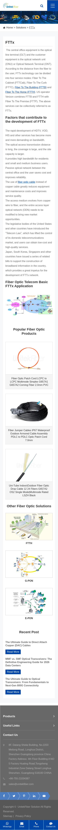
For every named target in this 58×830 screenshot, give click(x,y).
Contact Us (29, 736)
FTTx (32, 27)
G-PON (29, 580)
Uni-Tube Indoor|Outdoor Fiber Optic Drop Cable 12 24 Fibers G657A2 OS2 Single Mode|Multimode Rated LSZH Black (29, 490)
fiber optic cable (26, 182)
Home (9, 27)
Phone (36, 824)
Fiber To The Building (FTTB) (31, 87)
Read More (13, 651)
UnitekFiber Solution (29, 808)
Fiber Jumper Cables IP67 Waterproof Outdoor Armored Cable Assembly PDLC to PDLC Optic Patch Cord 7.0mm (29, 435)
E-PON (29, 618)
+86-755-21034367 (16, 780)
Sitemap (7, 817)
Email (22, 824)
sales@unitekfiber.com (18, 785)
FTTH (29, 543)
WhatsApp (7, 824)
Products (29, 717)
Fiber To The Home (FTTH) (20, 92)
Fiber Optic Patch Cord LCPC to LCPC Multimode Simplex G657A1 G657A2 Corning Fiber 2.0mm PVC (29, 381)
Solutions (21, 27)
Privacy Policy (23, 817)
